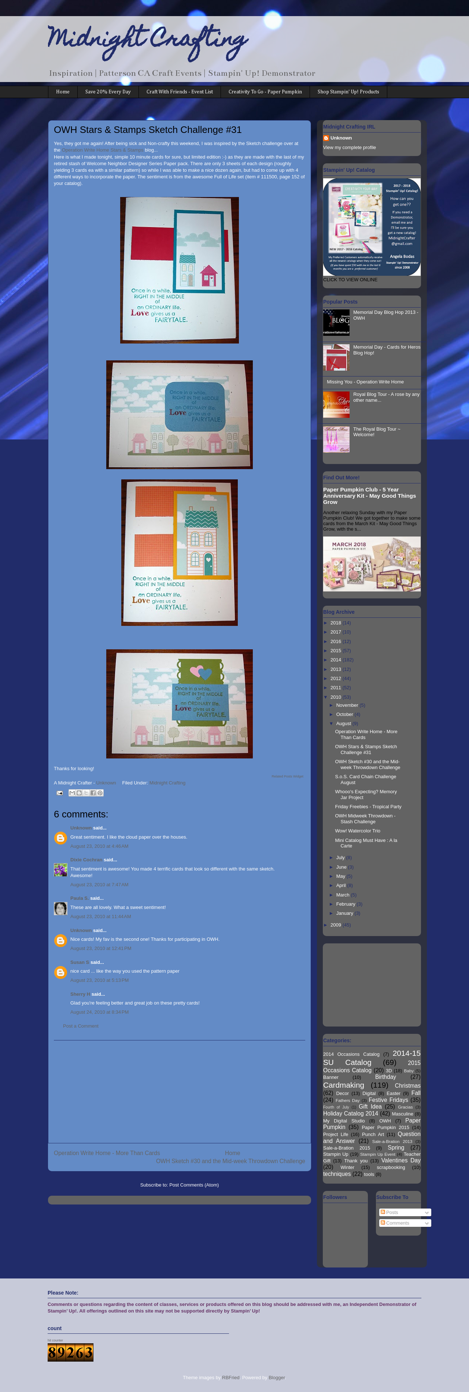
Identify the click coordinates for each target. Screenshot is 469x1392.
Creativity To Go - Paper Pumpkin (265, 91)
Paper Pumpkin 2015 (385, 1127)
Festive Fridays (388, 1100)
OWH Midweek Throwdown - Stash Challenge (365, 818)
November (348, 705)
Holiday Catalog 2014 (350, 1113)
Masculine (402, 1114)
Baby (409, 1070)
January (345, 913)
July (341, 857)
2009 (336, 925)
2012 (336, 678)
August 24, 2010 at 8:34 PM (99, 1012)
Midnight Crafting (147, 41)
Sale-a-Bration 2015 (346, 1148)
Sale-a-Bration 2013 (392, 1141)
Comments (395, 1223)
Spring (396, 1147)
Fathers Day (348, 1100)
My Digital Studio (344, 1121)
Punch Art (373, 1134)
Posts (389, 1212)
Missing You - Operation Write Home (365, 382)
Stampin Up (335, 1154)
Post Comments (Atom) (194, 1185)
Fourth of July (336, 1107)
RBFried (231, 1377)
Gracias (405, 1107)
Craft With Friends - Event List (180, 91)
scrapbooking (391, 1167)
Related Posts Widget (287, 776)
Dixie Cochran (86, 859)
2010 (336, 697)
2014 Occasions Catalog (351, 1054)
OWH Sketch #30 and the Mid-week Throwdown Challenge (230, 1161)
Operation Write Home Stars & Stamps (103, 150)
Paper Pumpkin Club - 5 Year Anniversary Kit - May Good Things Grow (369, 495)
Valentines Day (401, 1160)
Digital (369, 1093)
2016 (336, 641)
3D (389, 1070)
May (341, 876)
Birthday (385, 1077)
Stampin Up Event (377, 1154)
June (342, 867)
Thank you (356, 1160)
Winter (348, 1167)
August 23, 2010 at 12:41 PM (101, 948)
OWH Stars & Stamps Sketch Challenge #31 (366, 749)
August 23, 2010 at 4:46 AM (99, 846)
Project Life (335, 1134)
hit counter (55, 1340)
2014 (336, 659)
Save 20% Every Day (108, 91)
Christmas (408, 1086)
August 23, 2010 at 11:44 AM (100, 916)
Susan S (79, 962)
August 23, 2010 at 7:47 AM (99, 884)
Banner (331, 1077)
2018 (336, 623)
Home (63, 91)
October (345, 714)
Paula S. (79, 898)
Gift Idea (370, 1106)
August (344, 723)
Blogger (277, 1377)
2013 (336, 669)
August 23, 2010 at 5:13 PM (99, 980)
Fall (416, 1093)
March (343, 895)
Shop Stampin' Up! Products (348, 91)
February (346, 904)
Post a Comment (81, 1026)
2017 (336, 632)
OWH (385, 1121)
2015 (336, 650)
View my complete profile (349, 147)
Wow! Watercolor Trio (357, 831)
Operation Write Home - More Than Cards (107, 1153)
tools (369, 1174)
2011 (336, 687)
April (341, 885)
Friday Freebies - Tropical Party (368, 806)
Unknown (81, 828)
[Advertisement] (179, 1091)
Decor (342, 1093)
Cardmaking (343, 1085)
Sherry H (80, 994)
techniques (337, 1174)
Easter (393, 1093)
